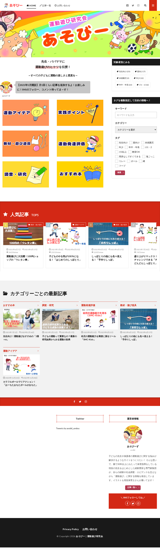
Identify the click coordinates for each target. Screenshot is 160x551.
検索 (119, 172)
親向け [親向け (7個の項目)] (141, 71)
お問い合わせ (89, 529)
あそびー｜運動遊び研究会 (89, 536)
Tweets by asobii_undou (67, 428)
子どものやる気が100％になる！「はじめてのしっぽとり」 (65, 258)
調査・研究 (48, 305)
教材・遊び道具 (36, 225)
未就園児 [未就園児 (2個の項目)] (124, 78)
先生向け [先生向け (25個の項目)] (124, 71)
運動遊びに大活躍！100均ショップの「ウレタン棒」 (22, 258)
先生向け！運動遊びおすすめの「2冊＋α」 (21, 338)
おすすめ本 (9, 305)
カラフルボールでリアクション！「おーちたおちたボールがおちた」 (20, 383)
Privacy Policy (71, 529)
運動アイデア (79, 225)
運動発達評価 (88, 305)
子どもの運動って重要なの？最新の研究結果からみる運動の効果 (59, 338)
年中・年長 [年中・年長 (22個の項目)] (125, 85)
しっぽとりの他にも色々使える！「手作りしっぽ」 (107, 258)
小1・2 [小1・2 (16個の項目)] (144, 85)
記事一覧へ (132, 487)
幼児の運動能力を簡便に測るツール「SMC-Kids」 (98, 338)
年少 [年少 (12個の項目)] (140, 78)
